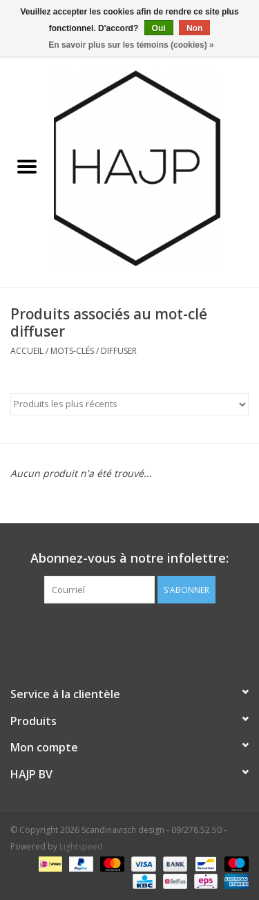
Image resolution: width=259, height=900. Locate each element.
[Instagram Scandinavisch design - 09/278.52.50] (155, 632)
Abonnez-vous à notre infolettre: (129, 558)
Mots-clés (72, 351)
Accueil (27, 351)
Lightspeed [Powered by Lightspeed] (81, 846)
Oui (159, 28)
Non (194, 28)
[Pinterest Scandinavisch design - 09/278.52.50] (130, 632)
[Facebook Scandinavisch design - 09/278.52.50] (105, 632)
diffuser (119, 351)
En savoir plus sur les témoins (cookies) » (130, 45)
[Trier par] (129, 404)
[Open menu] (27, 166)
